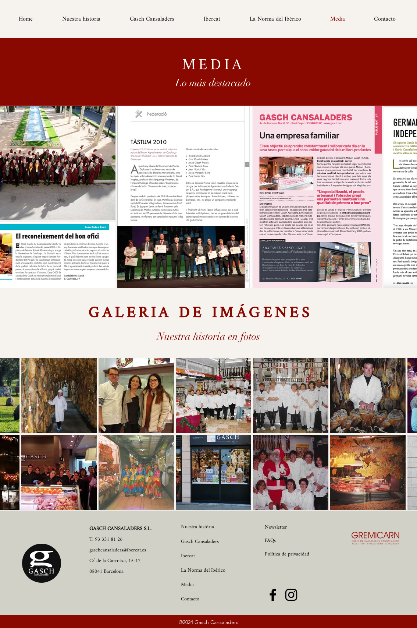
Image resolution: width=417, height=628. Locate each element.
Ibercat (188, 556)
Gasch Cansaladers (200, 541)
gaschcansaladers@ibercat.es (117, 550)
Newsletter (276, 527)
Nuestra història (197, 527)
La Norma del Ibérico (203, 570)
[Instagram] (291, 595)
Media (187, 584)
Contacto (190, 599)
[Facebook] (273, 595)
